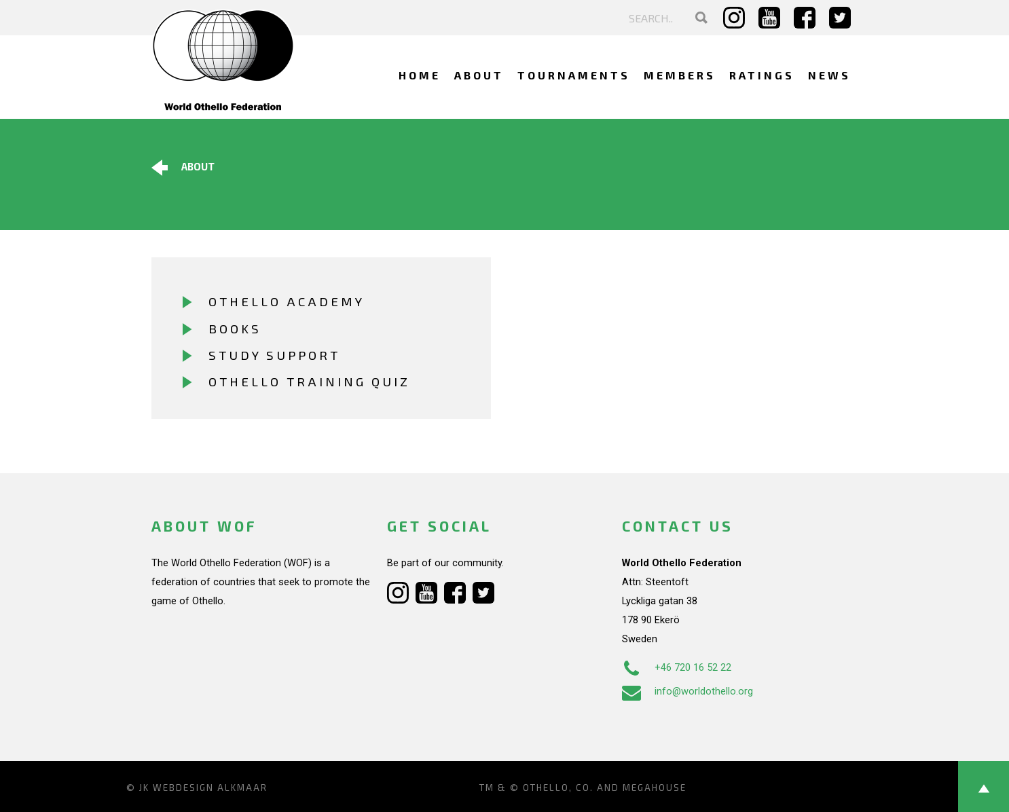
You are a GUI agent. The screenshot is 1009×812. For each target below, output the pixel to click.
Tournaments (573, 75)
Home (420, 75)
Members (680, 75)
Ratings (761, 75)
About (479, 75)
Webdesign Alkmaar (210, 787)
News (829, 75)
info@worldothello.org (687, 691)
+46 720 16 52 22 (676, 667)
